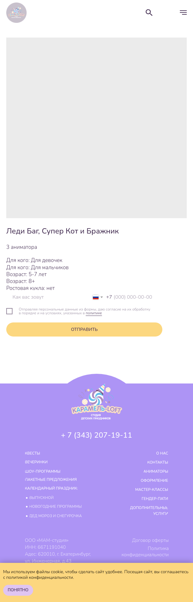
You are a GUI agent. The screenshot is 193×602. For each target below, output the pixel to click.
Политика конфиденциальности (145, 551)
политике (94, 313)
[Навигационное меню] (183, 12)
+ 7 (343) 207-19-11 (96, 435)
